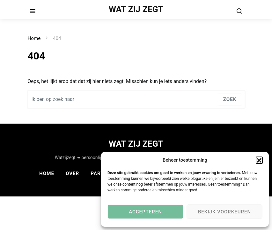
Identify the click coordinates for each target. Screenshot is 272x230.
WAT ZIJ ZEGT (136, 9)
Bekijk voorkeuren (224, 212)
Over (72, 173)
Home (34, 38)
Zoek (230, 99)
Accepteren (145, 212)
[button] (259, 160)
